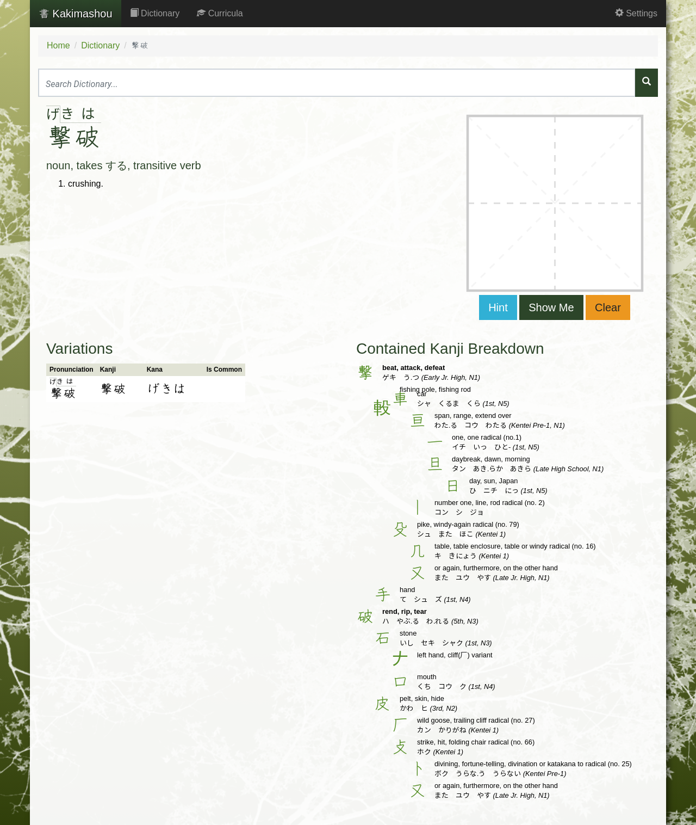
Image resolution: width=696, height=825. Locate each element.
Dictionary (155, 13)
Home (58, 45)
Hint (498, 307)
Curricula (220, 13)
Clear (608, 307)
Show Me (551, 307)
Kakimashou (76, 14)
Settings (636, 13)
